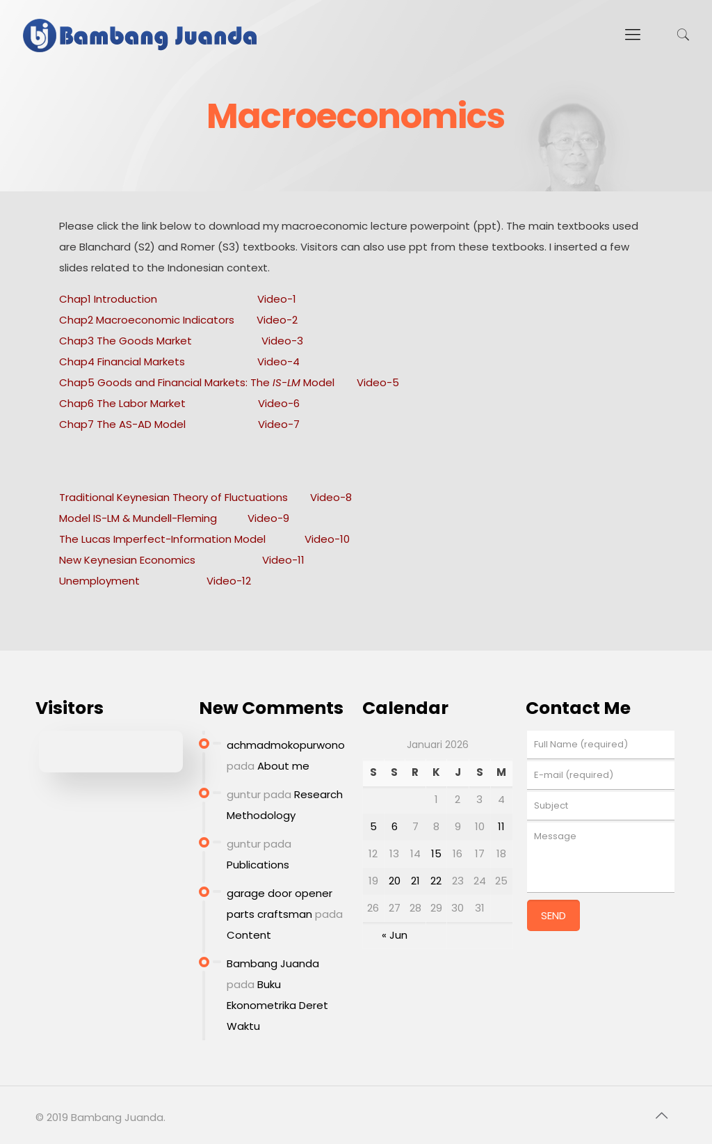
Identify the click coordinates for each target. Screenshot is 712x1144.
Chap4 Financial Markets (122, 361)
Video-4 (278, 361)
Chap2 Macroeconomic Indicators (146, 319)
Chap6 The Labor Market (123, 403)
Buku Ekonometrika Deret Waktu (277, 1005)
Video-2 (277, 319)
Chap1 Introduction (108, 299)
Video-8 (331, 497)
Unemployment (99, 580)
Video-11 (283, 560)
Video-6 (279, 403)
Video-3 (282, 340)
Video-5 (378, 382)
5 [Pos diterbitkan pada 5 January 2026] (373, 826)
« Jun (394, 935)
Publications (258, 864)
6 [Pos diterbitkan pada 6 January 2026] (394, 826)
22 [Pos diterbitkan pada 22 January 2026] (436, 880)
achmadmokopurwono (286, 745)
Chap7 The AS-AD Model (122, 424)
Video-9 (268, 518)
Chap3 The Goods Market (125, 340)
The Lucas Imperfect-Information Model (162, 539)
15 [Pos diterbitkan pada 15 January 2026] (436, 853)
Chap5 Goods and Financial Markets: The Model (196, 382)
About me (283, 765)
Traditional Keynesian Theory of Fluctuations (173, 497)
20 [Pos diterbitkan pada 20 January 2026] (394, 880)
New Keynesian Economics (127, 560)
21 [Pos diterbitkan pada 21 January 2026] (415, 880)
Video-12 (229, 580)
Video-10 (327, 539)
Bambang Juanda (273, 963)
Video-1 (276, 299)
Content (249, 935)
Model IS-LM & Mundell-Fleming (138, 518)
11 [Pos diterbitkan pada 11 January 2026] (501, 826)
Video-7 (279, 424)
